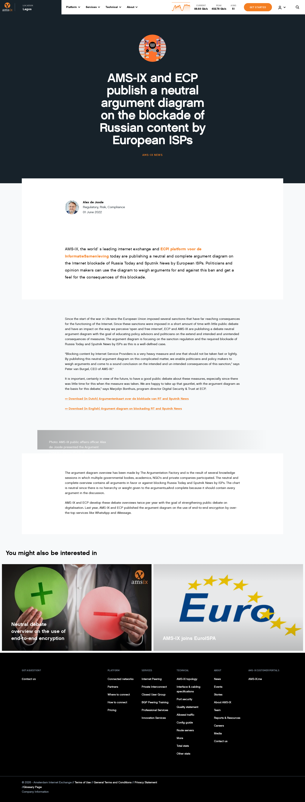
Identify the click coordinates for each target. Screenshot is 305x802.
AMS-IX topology (187, 679)
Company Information (35, 792)
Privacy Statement (146, 782)
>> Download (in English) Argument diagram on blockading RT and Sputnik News (123, 409)
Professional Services (155, 710)
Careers (219, 726)
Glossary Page (32, 787)
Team (217, 710)
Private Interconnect (154, 687)
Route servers (185, 730)
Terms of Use (82, 782)
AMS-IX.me (255, 679)
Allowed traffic (185, 715)
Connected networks (120, 679)
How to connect (117, 702)
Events (218, 687)
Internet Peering (152, 679)
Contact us (29, 679)
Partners (113, 687)
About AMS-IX (222, 702)
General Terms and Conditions (112, 782)
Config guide (185, 722)
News (217, 679)
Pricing (112, 710)
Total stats (183, 746)
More (180, 738)
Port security (184, 699)
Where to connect (119, 694)
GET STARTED (258, 7)
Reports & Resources (227, 718)
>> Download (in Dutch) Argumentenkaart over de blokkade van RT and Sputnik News (127, 399)
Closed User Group (154, 694)
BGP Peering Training (155, 702)
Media (218, 733)
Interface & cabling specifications (188, 689)
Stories (218, 694)
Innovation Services (154, 718)
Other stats (183, 754)
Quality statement (187, 707)
